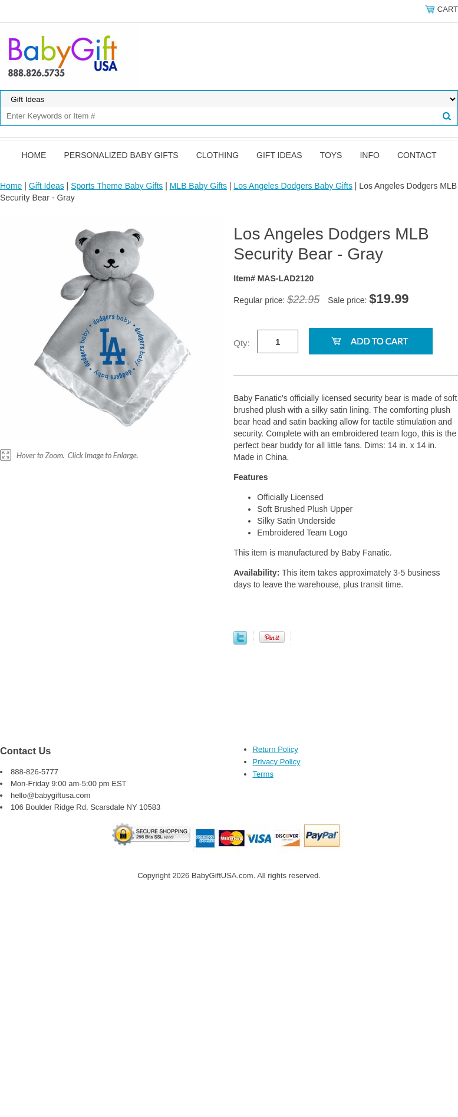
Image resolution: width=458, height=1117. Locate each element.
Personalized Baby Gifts (121, 155)
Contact (417, 155)
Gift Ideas (279, 155)
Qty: (241, 343)
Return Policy (275, 749)
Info (369, 155)
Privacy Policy (277, 761)
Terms (263, 774)
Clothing (217, 155)
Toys (331, 155)
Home (33, 155)
